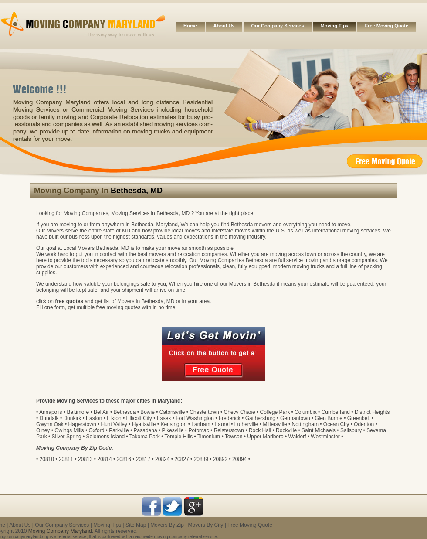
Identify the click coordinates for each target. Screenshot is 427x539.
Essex (164, 418)
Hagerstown (82, 424)
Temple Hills (179, 436)
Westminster (325, 436)
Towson (234, 436)
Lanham (200, 424)
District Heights (372, 412)
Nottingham (305, 424)
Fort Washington (195, 418)
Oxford (96, 430)
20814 (104, 459)
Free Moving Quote (386, 25)
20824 (162, 459)
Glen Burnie (328, 418)
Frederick (230, 418)
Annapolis (50, 412)
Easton (94, 418)
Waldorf (297, 436)
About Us (224, 25)
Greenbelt (358, 418)
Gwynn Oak (50, 424)
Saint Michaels (319, 430)
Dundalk (49, 418)
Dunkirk (72, 418)
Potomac (198, 430)
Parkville (119, 430)
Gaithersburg (260, 418)
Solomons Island (105, 436)
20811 (66, 459)
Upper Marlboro (265, 436)
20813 (85, 459)
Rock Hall (260, 430)
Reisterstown (229, 430)
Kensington (173, 424)
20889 (201, 459)
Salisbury (351, 430)
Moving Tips (335, 25)
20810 (47, 459)
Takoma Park (144, 436)
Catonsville (172, 412)
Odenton (364, 424)
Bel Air (101, 412)
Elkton (114, 418)
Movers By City (206, 525)
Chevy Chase (239, 412)
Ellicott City (139, 418)
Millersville (275, 424)
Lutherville (246, 424)
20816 (124, 459)
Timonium (208, 436)
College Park (275, 412)
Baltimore (78, 412)
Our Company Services (277, 25)
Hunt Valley (114, 424)
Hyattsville (144, 424)
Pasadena (145, 430)
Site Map (135, 525)
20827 (181, 459)
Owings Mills (69, 430)
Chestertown (204, 412)
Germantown (295, 418)
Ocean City (336, 424)
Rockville (286, 430)
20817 (143, 459)
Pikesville (173, 430)
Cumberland (336, 412)
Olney (43, 430)
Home (190, 25)
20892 (220, 459)
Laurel (222, 424)
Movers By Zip (167, 525)
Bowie (147, 412)
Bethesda (125, 412)
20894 (239, 459)
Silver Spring (66, 436)
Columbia (306, 412)
